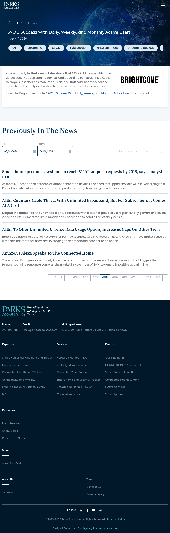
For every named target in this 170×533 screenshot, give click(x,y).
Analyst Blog (10, 431)
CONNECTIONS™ (115, 358)
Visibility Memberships (71, 365)
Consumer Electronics (16, 365)
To (3, 144)
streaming (35, 48)
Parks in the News (13, 438)
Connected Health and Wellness (22, 372)
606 (85, 277)
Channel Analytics (68, 394)
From (41, 144)
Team (89, 479)
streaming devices (141, 48)
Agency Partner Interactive (100, 528)
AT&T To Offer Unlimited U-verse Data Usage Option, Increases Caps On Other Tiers (81, 229)
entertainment (107, 48)
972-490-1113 (10, 330)
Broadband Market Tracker (74, 387)
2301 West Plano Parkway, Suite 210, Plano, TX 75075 (94, 330)
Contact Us (93, 487)
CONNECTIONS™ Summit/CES (124, 365)
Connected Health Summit (122, 380)
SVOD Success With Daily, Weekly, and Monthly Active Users (88, 93)
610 (124, 277)
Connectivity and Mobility (18, 380)
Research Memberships (72, 358)
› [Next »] (165, 277)
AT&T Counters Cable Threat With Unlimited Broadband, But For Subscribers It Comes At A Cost (84, 202)
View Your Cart (11, 463)
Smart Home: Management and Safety (27, 358)
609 (115, 277)
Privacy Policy (95, 494)
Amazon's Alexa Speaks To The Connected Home (48, 253)
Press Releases (11, 423)
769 (148, 277)
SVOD (56, 48)
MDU (5, 394)
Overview (8, 493)
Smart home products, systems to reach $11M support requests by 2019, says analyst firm (82, 174)
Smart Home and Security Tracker (78, 380)
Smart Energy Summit (119, 372)
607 (95, 277)
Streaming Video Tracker (73, 372)
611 (133, 277)
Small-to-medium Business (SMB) (23, 387)
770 (158, 277)
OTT (15, 48)
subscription (78, 48)
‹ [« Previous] (50, 277)
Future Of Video (115, 387)
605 (75, 277)
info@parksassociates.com (40, 330)
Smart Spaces (114, 394)
